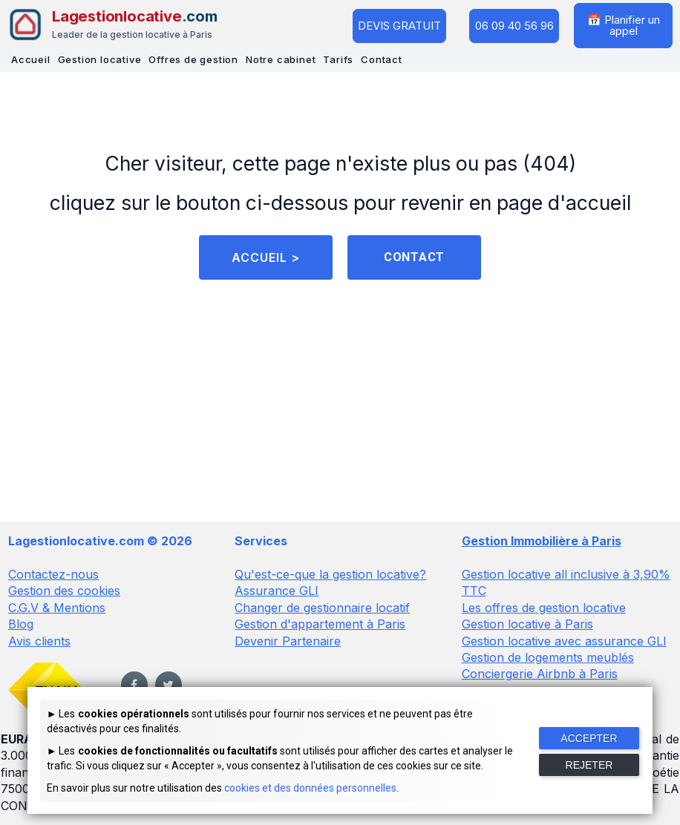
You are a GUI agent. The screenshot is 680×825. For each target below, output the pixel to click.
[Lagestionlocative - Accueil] (112, 24)
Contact (381, 59)
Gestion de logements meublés (548, 657)
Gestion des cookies (64, 590)
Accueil (30, 59)
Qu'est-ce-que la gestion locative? (330, 574)
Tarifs (338, 59)
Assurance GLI (276, 590)
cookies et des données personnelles (310, 788)
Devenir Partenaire (288, 640)
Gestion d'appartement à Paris (320, 624)
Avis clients (39, 640)
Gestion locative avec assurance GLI (564, 640)
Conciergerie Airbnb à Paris (540, 673)
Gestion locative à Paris (527, 624)
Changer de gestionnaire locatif (322, 607)
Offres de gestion (193, 59)
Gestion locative (100, 59)
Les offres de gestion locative (544, 607)
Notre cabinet (281, 59)
